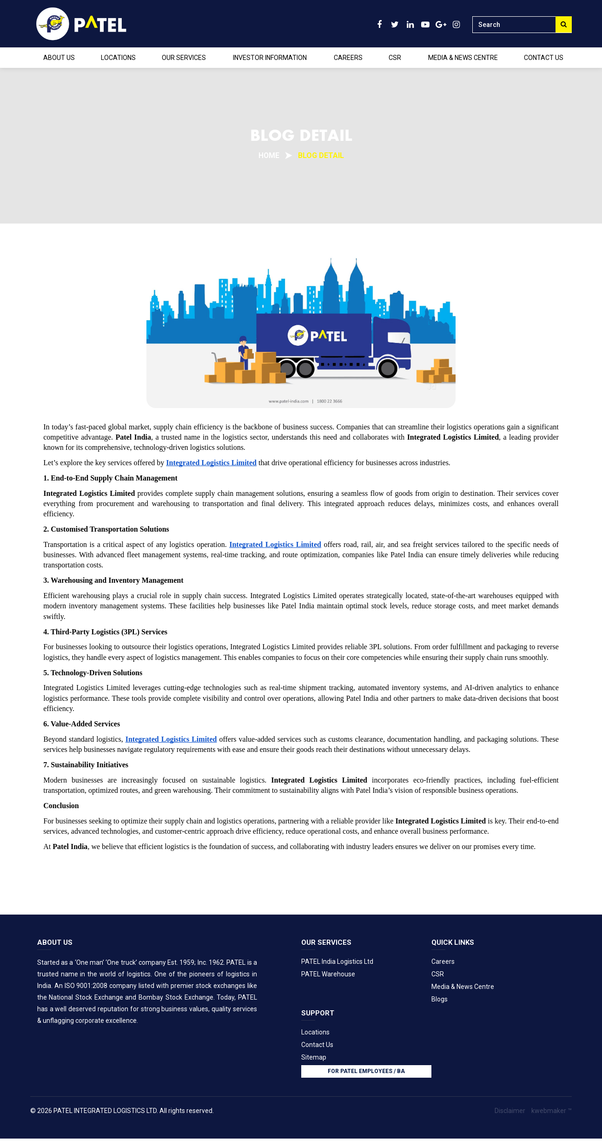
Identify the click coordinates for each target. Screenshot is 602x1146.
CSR (395, 57)
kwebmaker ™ (551, 1109)
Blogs (439, 998)
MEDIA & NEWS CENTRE (463, 57)
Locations (315, 1031)
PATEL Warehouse (328, 973)
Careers (443, 961)
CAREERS (348, 57)
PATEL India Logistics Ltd (337, 961)
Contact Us (317, 1043)
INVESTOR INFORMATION (270, 57)
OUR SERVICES (184, 57)
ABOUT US (59, 57)
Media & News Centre (462, 986)
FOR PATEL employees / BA (366, 1070)
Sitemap (313, 1056)
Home (268, 155)
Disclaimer (510, 1109)
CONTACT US (543, 57)
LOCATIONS (118, 57)
